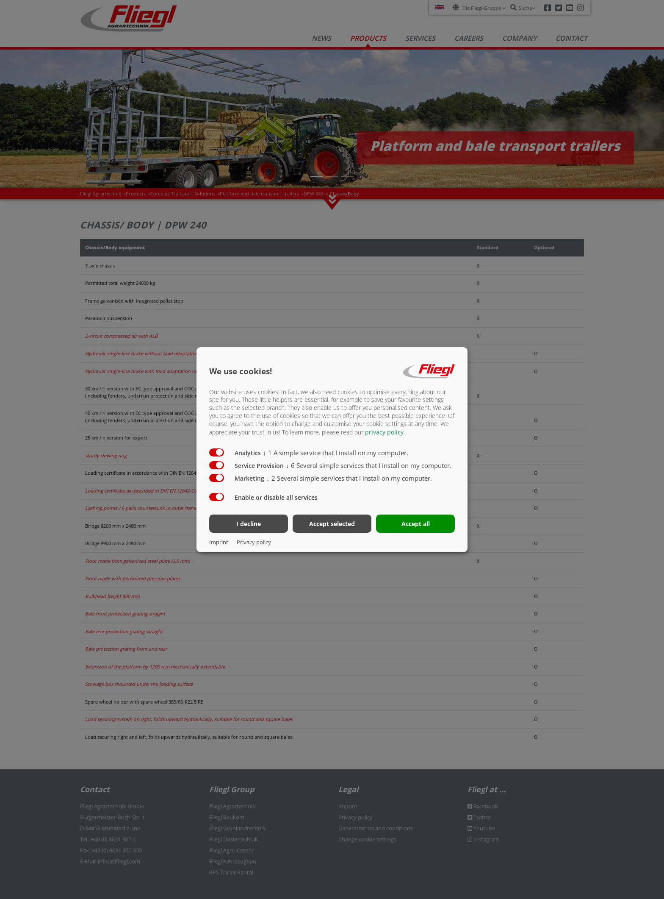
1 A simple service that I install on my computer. (335, 452)
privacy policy (384, 432)
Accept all (415, 524)
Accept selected (332, 524)
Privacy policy (254, 542)
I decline (248, 524)
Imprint (218, 542)
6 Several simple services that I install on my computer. (368, 465)
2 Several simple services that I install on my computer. (349, 478)
